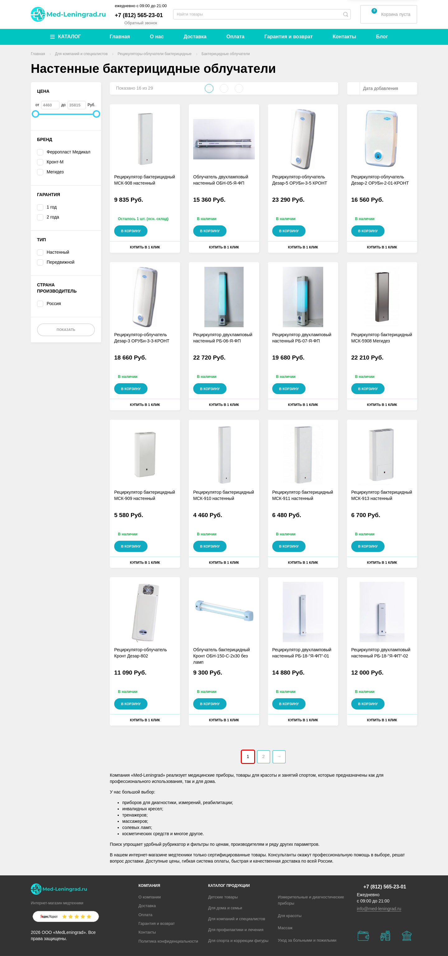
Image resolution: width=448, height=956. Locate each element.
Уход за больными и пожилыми (307, 940)
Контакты (344, 36)
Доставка (195, 36)
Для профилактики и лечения (236, 929)
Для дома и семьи (225, 908)
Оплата (235, 36)
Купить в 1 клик (145, 247)
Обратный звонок (140, 23)
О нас (157, 36)
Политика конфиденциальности (168, 941)
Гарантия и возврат (288, 36)
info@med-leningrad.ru (379, 908)
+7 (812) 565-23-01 (139, 15)
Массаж (285, 927)
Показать (66, 330)
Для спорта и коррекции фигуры (238, 940)
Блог (382, 36)
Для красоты (289, 915)
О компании (149, 897)
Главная (120, 36)
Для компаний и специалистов (236, 918)
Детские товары (223, 897)
